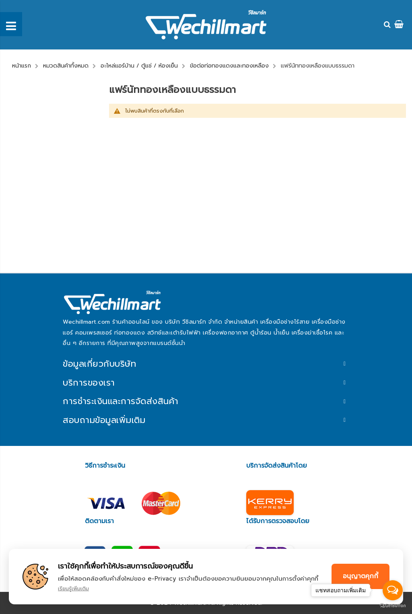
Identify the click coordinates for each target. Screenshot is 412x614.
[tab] (206, 364)
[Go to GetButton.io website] (393, 605)
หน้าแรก (21, 66)
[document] (206, 576)
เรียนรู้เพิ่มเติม (73, 588)
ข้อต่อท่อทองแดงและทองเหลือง (229, 66)
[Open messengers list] (393, 590)
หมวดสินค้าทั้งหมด (66, 66)
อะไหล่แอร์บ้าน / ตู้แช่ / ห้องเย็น (139, 66)
